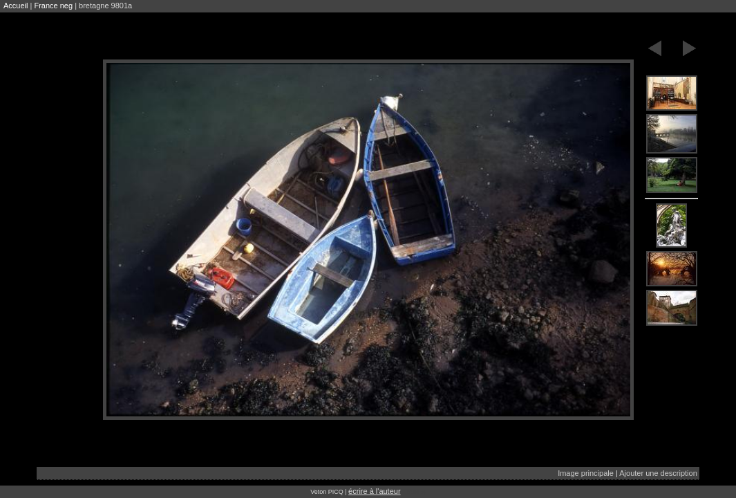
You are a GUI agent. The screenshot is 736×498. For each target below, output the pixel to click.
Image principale (586, 473)
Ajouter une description (658, 473)
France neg (53, 5)
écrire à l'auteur (374, 491)
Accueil (15, 5)
